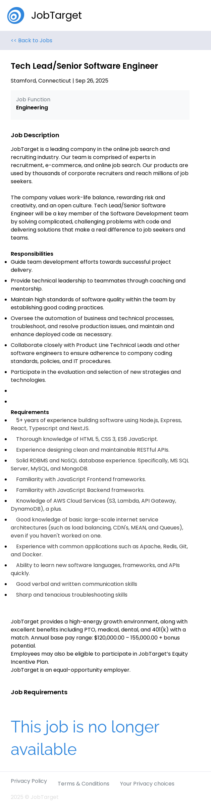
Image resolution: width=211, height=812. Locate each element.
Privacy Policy (29, 781)
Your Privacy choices (147, 784)
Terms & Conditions (83, 784)
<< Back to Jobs (31, 40)
